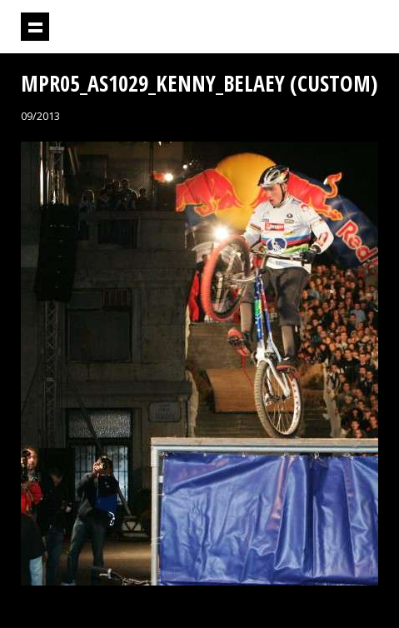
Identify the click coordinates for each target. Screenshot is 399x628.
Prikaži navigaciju (35, 26)
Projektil (286, 27)
